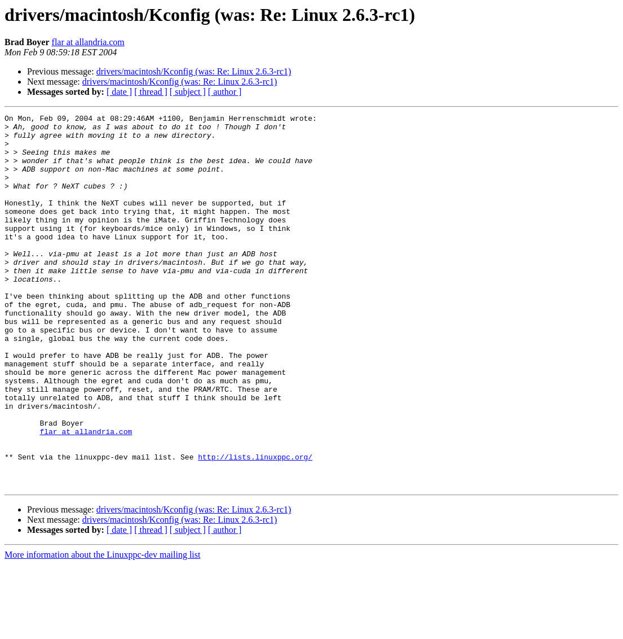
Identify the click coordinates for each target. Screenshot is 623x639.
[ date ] (119, 92)
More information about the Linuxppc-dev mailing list (102, 629)
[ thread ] (150, 92)
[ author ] (225, 92)
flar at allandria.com (88, 42)
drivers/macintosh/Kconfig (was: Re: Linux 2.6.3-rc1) (193, 71)
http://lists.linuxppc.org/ (255, 526)
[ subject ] (188, 92)
